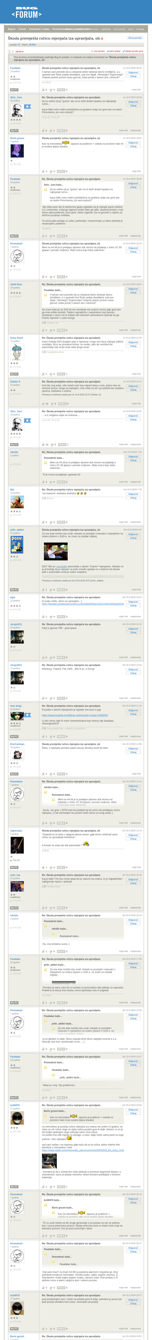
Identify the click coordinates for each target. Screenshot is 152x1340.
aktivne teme (92, 29)
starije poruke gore (134, 51)
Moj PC (14, 90)
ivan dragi (16, 706)
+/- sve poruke (98, 51)
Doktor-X (15, 381)
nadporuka (135, 130)
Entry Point (17, 338)
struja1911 (16, 624)
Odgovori (133, 72)
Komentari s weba (39, 29)
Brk (12, 489)
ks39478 (15, 1105)
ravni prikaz (115, 51)
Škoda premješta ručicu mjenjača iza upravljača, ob (71, 68)
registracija (78, 29)
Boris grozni (17, 138)
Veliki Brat (16, 284)
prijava (67, 29)
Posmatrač (16, 243)
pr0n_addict (17, 529)
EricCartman (17, 744)
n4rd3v (14, 452)
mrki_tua (15, 875)
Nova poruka (135, 38)
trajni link (136, 89)
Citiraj (133, 76)
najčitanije (106, 29)
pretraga (140, 29)
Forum (22, 29)
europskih (62, 566)
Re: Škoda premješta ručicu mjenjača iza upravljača (71, 97)
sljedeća (19, 51)
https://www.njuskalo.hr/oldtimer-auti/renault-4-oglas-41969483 (75, 715)
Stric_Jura (16, 97)
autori (131, 29)
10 (47, 403)
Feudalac (15, 68)
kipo (13, 597)
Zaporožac (16, 830)
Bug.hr (12, 29)
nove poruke (119, 29)
